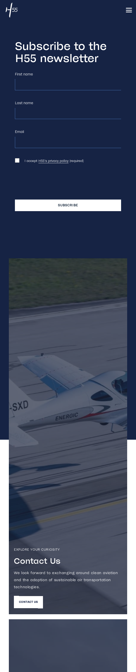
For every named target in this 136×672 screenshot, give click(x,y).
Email (19, 132)
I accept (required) (54, 161)
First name (24, 74)
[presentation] (53, 183)
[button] (129, 10)
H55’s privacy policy (53, 161)
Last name (24, 103)
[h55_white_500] (11, 10)
